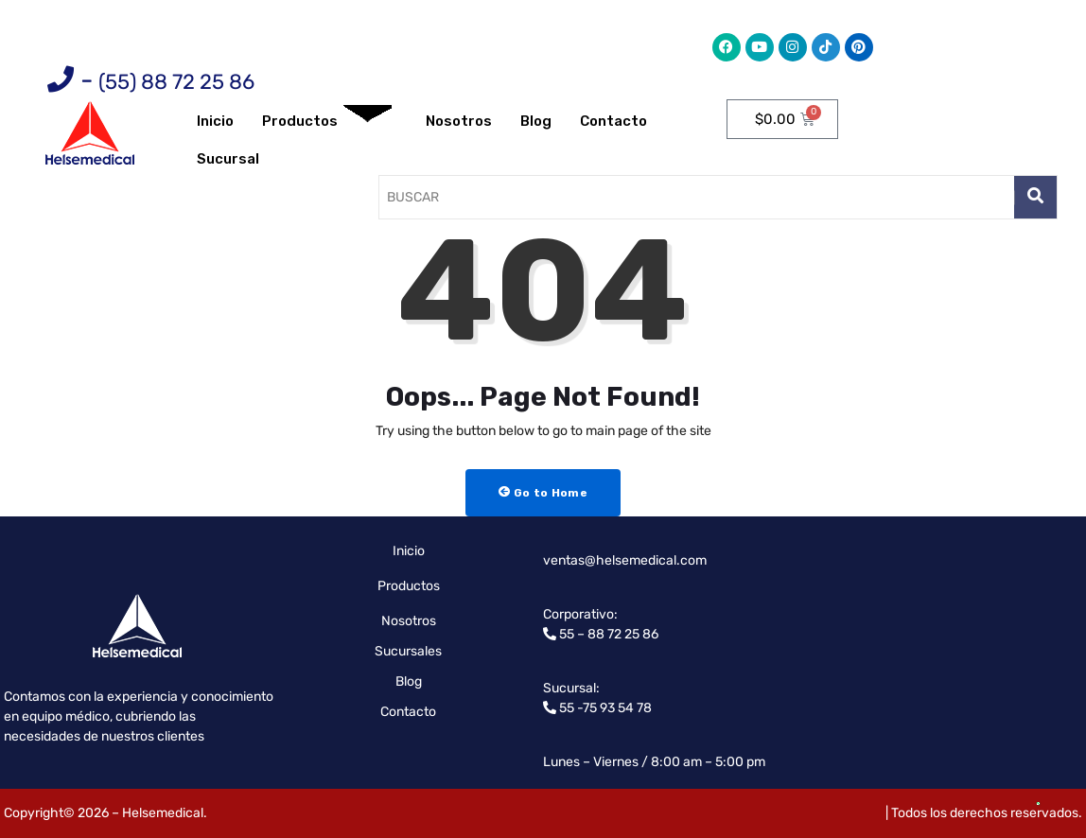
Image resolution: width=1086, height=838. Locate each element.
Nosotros (459, 121)
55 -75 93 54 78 (604, 708)
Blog (536, 121)
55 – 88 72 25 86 (607, 634)
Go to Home (543, 492)
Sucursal (228, 158)
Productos (327, 121)
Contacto (613, 121)
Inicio (215, 121)
